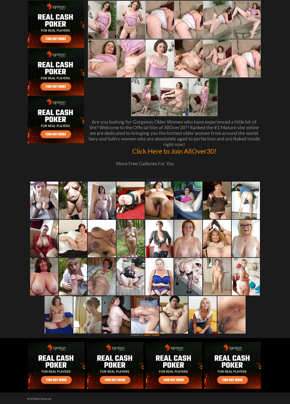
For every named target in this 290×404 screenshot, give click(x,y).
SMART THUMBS (151, 335)
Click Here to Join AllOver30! (174, 151)
